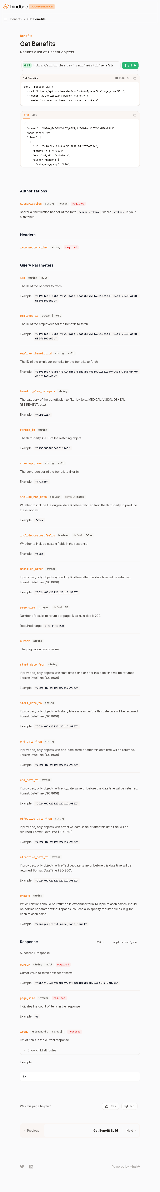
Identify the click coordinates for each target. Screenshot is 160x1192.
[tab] (26, 115)
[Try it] (130, 65)
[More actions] (154, 7)
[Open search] (146, 6)
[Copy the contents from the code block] (134, 78)
